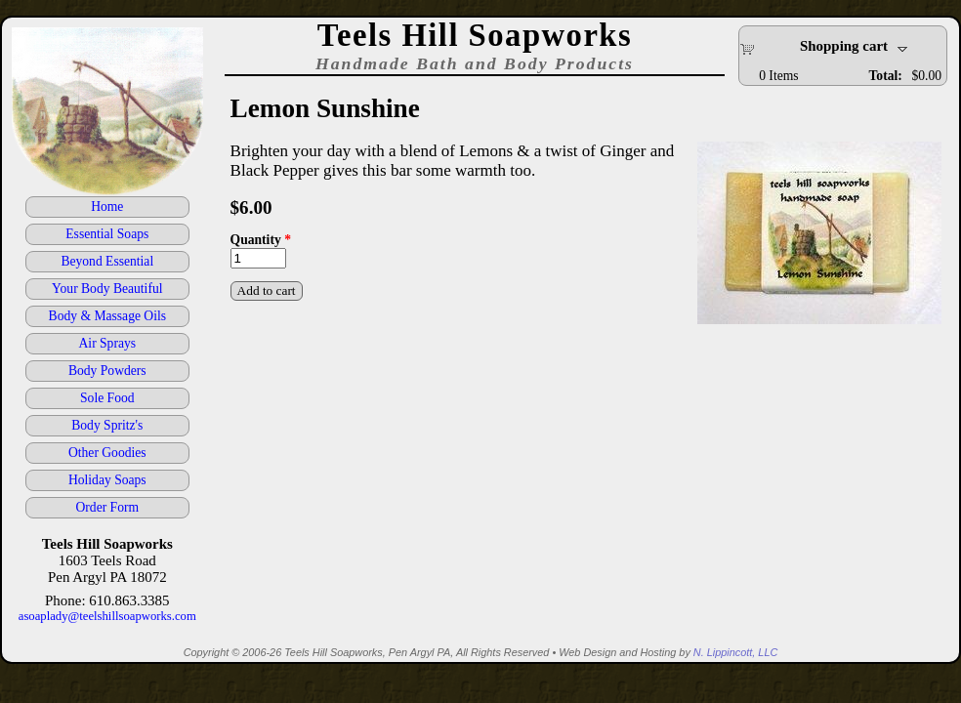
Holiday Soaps (107, 480)
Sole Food (107, 398)
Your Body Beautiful (107, 288)
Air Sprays (108, 343)
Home (107, 206)
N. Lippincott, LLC (735, 652)
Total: (885, 75)
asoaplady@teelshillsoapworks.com (107, 616)
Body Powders (107, 370)
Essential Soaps (106, 234)
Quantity (260, 239)
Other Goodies (107, 452)
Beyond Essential (107, 261)
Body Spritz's (107, 425)
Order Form (108, 507)
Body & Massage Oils (107, 316)
